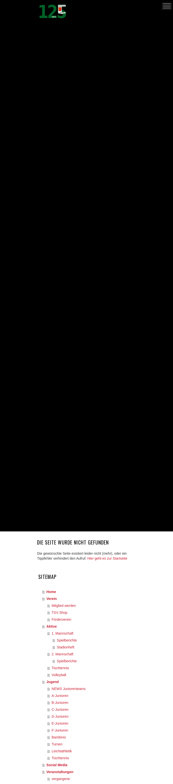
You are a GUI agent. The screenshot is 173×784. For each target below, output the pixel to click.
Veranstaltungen (59, 772)
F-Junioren (60, 730)
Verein (51, 599)
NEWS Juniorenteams (69, 689)
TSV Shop (59, 613)
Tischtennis (60, 668)
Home (51, 592)
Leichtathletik (62, 751)
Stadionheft (65, 647)
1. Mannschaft (62, 633)
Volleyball (59, 675)
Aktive (51, 626)
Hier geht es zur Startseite (107, 558)
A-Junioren (60, 696)
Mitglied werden (64, 606)
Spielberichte (67, 640)
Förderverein (61, 619)
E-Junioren (60, 723)
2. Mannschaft (62, 654)
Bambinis (59, 737)
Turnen (57, 744)
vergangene (61, 779)
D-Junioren (60, 716)
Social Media (56, 765)
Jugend (52, 682)
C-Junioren (60, 710)
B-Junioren (60, 703)
